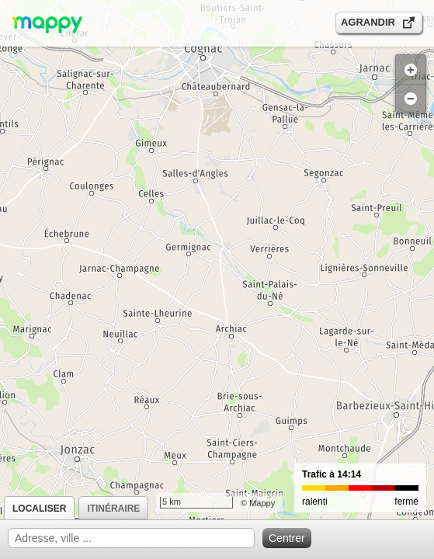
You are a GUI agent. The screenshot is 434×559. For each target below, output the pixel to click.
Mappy (262, 503)
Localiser (39, 508)
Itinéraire (113, 508)
